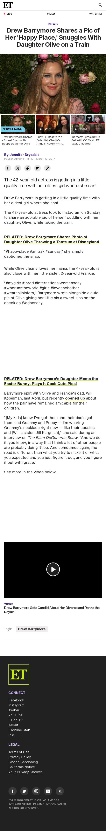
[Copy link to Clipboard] (47, 168)
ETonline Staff (19, 730)
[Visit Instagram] (36, 792)
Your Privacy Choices (25, 772)
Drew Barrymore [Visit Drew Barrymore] (32, 629)
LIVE (9, 14)
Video (51, 14)
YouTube (15, 715)
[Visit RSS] (60, 792)
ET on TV (15, 720)
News (53, 24)
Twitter (14, 710)
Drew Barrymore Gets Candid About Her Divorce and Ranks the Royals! (52, 610)
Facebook (16, 700)
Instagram (16, 705)
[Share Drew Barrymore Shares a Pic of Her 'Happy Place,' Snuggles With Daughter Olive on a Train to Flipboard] (37, 168)
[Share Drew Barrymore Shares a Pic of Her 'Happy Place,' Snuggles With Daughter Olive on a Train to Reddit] (27, 168)
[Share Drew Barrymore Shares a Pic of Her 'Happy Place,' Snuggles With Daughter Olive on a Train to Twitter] (17, 168)
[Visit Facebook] (12, 792)
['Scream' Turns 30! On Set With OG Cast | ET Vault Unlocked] (87, 131)
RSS (11, 735)
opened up (75, 398)
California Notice (21, 767)
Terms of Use (18, 752)
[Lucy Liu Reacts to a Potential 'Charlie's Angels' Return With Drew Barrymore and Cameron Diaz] (52, 131)
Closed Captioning (23, 762)
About (13, 725)
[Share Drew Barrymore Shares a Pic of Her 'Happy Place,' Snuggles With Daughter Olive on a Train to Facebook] (8, 168)
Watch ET (96, 14)
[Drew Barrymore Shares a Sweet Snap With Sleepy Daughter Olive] (17, 131)
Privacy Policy (19, 757)
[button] (53, 569)
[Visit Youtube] (48, 792)
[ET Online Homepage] (9, 5)
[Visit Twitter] (24, 792)
